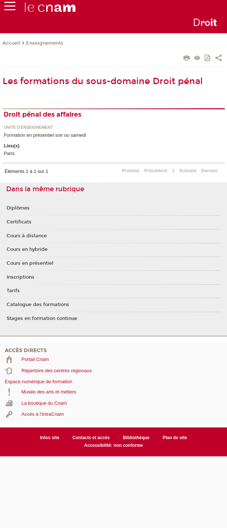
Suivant (188, 170)
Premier (130, 170)
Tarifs (13, 291)
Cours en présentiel (30, 263)
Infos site (49, 437)
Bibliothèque (136, 437)
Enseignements (44, 43)
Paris (9, 153)
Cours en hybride (27, 249)
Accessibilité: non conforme (113, 445)
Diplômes (18, 208)
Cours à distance (27, 236)
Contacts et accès (91, 437)
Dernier (209, 170)
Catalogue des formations (38, 305)
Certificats (19, 222)
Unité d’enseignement (28, 127)
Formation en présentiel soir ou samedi (45, 135)
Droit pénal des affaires (42, 114)
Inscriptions (20, 277)
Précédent (155, 170)
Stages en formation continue (42, 318)
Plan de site (175, 437)
